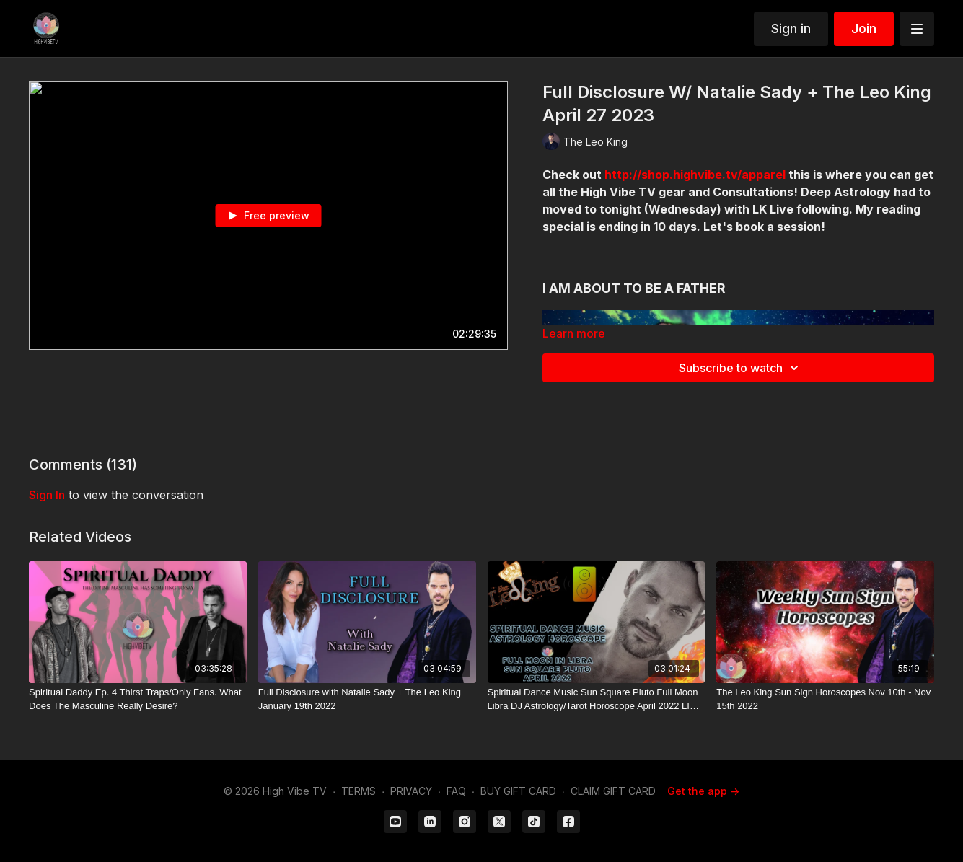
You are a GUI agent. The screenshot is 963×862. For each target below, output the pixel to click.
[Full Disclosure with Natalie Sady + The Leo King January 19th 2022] (367, 699)
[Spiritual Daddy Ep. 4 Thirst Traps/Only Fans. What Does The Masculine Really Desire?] (138, 699)
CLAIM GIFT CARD (613, 791)
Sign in (791, 28)
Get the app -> (703, 791)
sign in (47, 495)
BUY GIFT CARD (518, 791)
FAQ (456, 791)
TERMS (358, 791)
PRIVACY (411, 791)
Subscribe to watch (741, 368)
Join (863, 28)
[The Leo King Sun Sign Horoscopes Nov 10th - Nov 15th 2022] (825, 699)
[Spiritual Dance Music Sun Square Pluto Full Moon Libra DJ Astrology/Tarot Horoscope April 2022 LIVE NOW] (596, 699)
